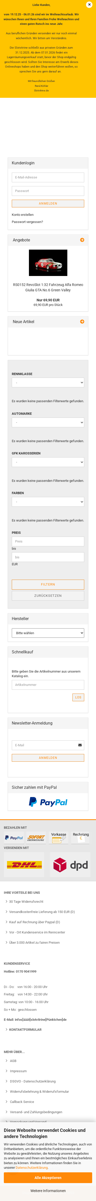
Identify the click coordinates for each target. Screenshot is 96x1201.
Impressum (18, 1071)
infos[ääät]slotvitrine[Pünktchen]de (41, 1020)
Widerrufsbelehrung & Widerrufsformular (39, 1091)
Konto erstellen (23, 215)
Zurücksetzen (48, 596)
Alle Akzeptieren (48, 1178)
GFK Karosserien (26, 453)
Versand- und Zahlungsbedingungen (35, 1112)
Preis (16, 533)
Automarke (22, 414)
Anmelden (48, 203)
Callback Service (21, 1102)
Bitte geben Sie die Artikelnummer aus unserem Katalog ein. (46, 673)
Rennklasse (22, 374)
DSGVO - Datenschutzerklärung (32, 1081)
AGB (12, 1061)
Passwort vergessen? (27, 222)
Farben (18, 493)
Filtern (48, 584)
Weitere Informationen (48, 1191)
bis (14, 548)
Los (78, 697)
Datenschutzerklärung (32, 1168)
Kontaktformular (25, 1030)
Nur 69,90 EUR (48, 300)
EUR (15, 564)
